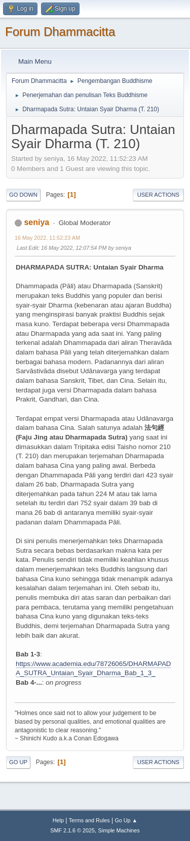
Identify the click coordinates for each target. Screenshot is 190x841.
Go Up (18, 762)
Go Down (23, 195)
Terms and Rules (89, 820)
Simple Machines (119, 830)
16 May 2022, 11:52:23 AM (47, 238)
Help (58, 820)
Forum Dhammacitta (60, 31)
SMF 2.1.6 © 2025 (72, 830)
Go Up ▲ (126, 820)
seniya (36, 222)
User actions (158, 195)
